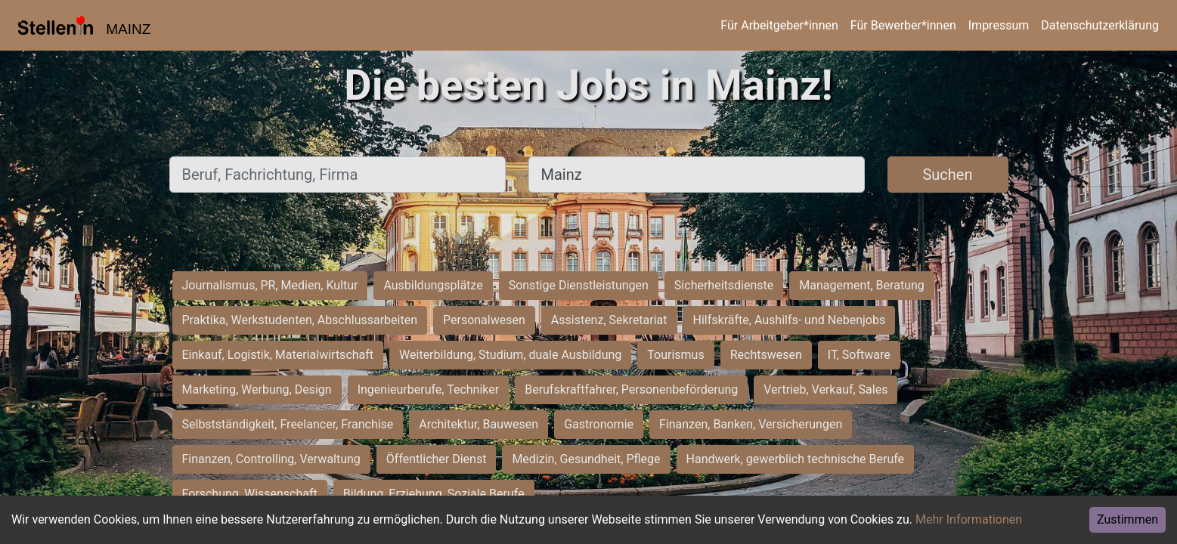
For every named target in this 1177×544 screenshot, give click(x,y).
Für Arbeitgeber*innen (779, 25)
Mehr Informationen (968, 519)
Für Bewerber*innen (903, 25)
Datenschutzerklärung (1100, 25)
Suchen (947, 174)
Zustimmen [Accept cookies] (1127, 519)
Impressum (999, 25)
